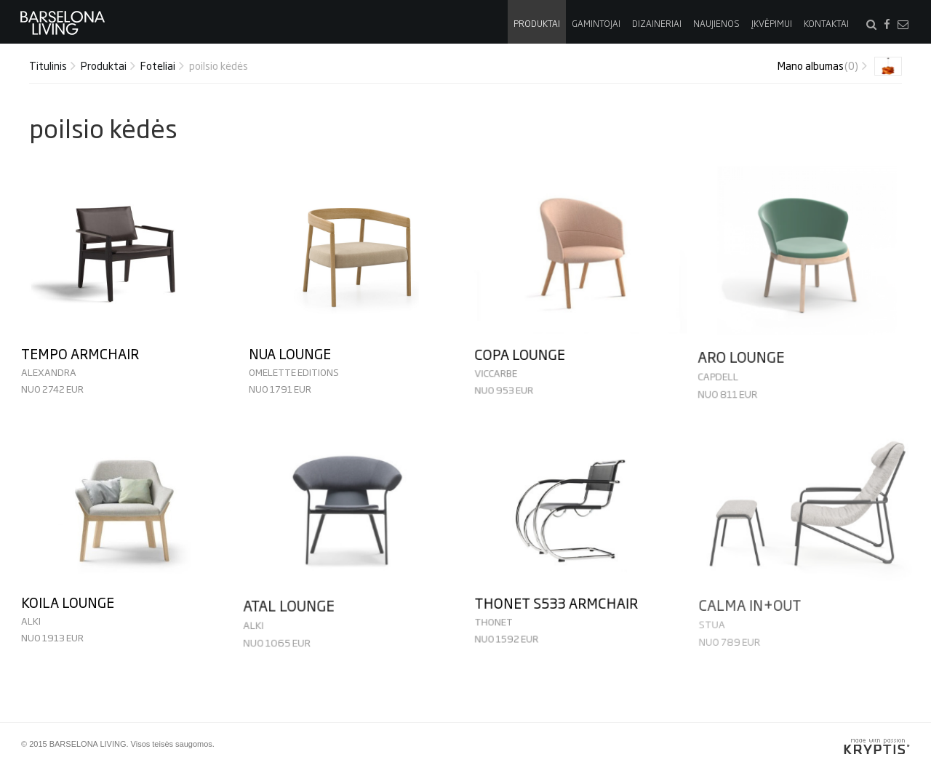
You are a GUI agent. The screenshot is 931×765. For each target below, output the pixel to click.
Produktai (537, 23)
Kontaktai (826, 23)
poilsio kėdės (218, 65)
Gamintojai (596, 23)
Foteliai (157, 65)
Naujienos (716, 23)
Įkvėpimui (771, 23)
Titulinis (48, 65)
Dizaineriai (657, 23)
